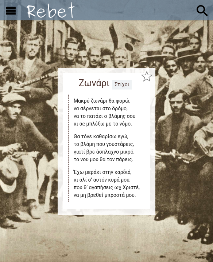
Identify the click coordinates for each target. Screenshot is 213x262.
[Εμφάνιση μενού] (11, 10)
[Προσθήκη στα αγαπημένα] (147, 76)
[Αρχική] (51, 10)
